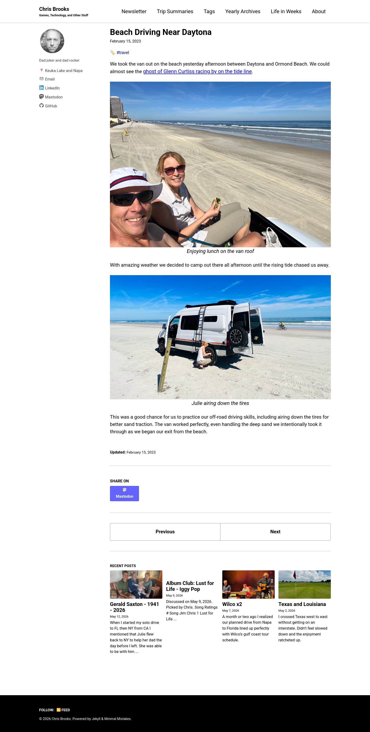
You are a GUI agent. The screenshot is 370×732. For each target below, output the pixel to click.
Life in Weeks (286, 11)
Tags (209, 11)
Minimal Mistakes (120, 719)
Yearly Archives (243, 11)
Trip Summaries (175, 11)
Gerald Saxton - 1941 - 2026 (134, 616)
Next (275, 540)
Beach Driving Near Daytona (161, 32)
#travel (123, 52)
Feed (65, 710)
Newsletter (134, 11)
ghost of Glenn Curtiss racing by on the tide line (213, 72)
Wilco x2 (232, 613)
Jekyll (97, 719)
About (319, 11)
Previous (165, 540)
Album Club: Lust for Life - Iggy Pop (190, 596)
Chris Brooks (65, 12)
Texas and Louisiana (302, 613)
